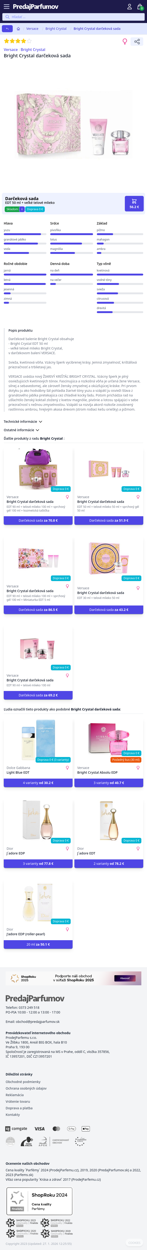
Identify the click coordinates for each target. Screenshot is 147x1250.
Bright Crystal (55, 28)
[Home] (18, 28)
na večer (55, 280)
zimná (8, 299)
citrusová (103, 299)
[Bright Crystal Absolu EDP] (108, 740)
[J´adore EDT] (108, 821)
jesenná (9, 289)
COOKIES (134, 1243)
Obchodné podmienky (23, 1081)
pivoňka (55, 230)
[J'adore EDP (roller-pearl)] (38, 901)
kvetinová (103, 270)
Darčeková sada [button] (38, 520)
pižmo (101, 230)
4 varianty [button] (38, 782)
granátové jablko (15, 239)
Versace (32, 28)
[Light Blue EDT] (38, 740)
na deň (54, 270)
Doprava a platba (19, 1108)
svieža (101, 289)
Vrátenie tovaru (18, 1101)
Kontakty (13, 1114)
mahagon (103, 239)
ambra (101, 249)
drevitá (101, 308)
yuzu (7, 230)
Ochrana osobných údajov (26, 1088)
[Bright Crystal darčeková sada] (38, 469)
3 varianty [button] (109, 782)
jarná (7, 270)
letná (7, 280)
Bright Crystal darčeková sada (97, 28)
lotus (53, 239)
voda (7, 249)
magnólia (56, 249)
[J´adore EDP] (38, 821)
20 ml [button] (38, 944)
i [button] (21, 209)
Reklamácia (15, 1095)
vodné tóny (104, 280)
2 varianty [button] (109, 863)
